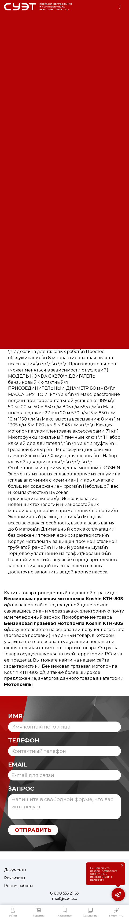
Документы (15, 870)
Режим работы (18, 885)
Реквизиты (14, 878)
